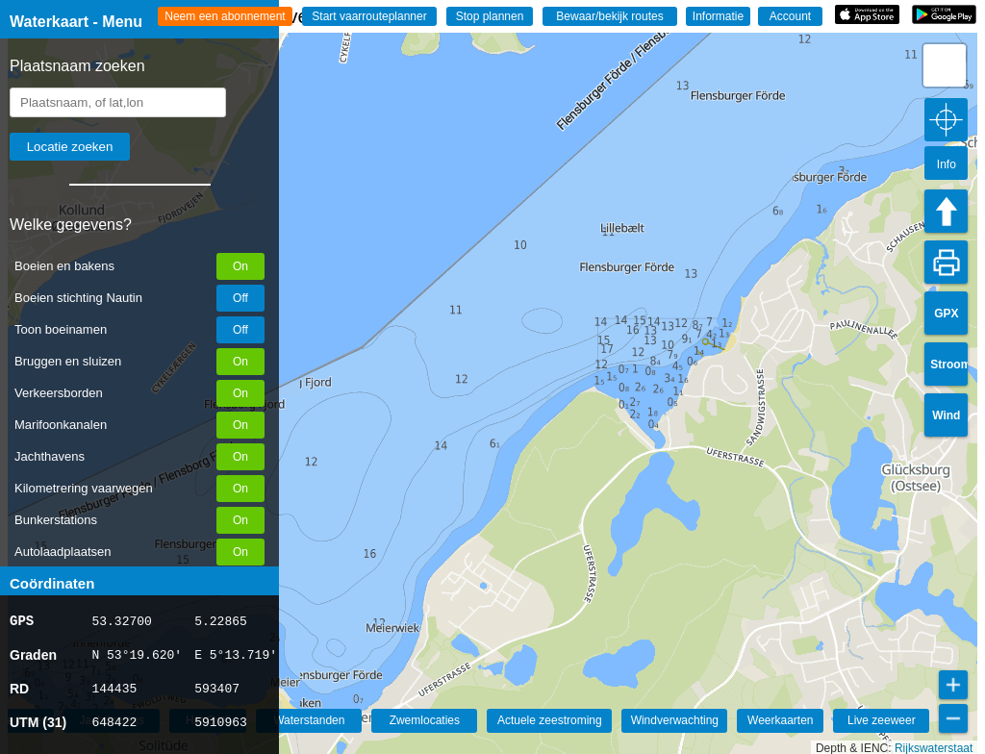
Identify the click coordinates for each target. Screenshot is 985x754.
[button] (944, 65)
